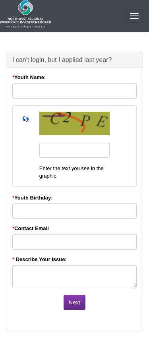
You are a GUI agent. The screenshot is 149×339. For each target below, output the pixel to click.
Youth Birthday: (32, 198)
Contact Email (30, 228)
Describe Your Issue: (39, 259)
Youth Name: (29, 77)
